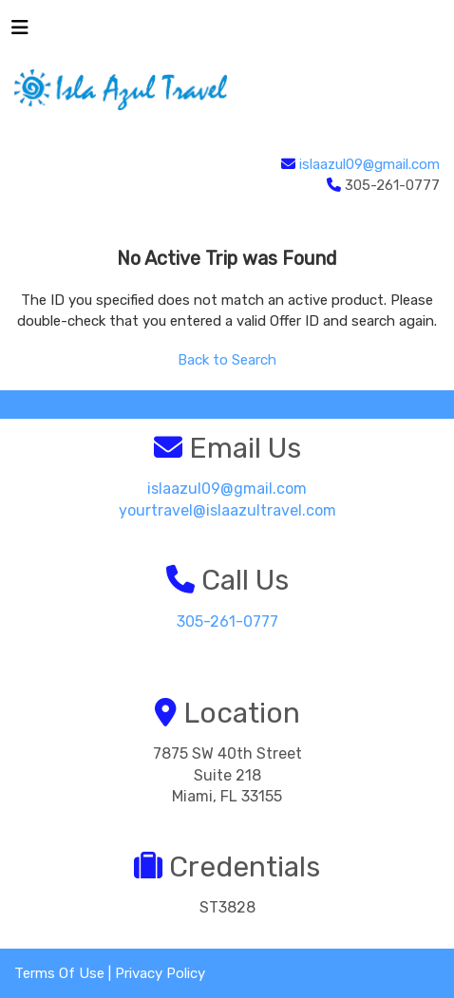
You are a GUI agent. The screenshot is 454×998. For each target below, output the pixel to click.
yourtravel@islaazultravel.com (227, 510)
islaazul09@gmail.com (369, 164)
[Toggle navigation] (20, 32)
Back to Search (227, 359)
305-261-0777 (227, 621)
